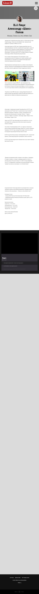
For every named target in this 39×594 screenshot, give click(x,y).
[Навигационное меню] (36, 3)
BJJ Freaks (12, 577)
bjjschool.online (17, 577)
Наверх (19, 582)
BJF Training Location (25, 577)
